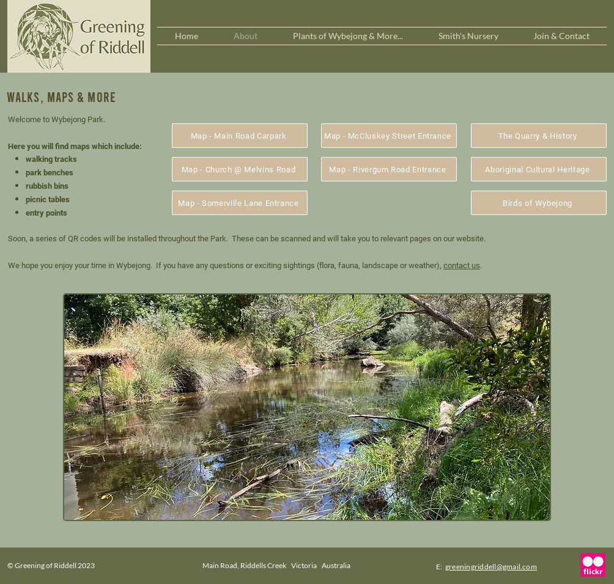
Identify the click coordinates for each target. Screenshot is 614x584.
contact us (461, 265)
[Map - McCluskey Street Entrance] (389, 135)
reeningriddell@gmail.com (493, 566)
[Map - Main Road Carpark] (240, 135)
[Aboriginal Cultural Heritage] (539, 169)
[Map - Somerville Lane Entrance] (240, 203)
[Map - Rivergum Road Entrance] (389, 169)
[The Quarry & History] (539, 135)
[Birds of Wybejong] (539, 203)
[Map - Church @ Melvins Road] (240, 169)
